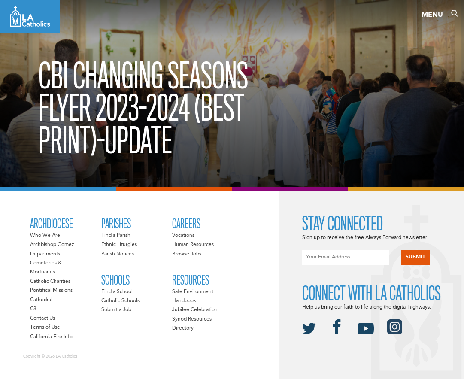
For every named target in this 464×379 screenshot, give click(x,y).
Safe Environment (192, 291)
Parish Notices (117, 254)
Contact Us (42, 318)
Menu (432, 15)
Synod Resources (192, 319)
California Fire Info (51, 337)
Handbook (184, 300)
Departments (45, 254)
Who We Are (45, 235)
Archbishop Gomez (52, 244)
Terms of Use (45, 327)
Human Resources (193, 244)
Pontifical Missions (51, 290)
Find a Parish (115, 235)
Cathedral (41, 300)
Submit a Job (116, 309)
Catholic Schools (120, 300)
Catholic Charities (50, 281)
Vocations (183, 235)
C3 (33, 309)
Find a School (117, 291)
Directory (183, 328)
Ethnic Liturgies (119, 244)
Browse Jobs (186, 254)
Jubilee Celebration (195, 309)
